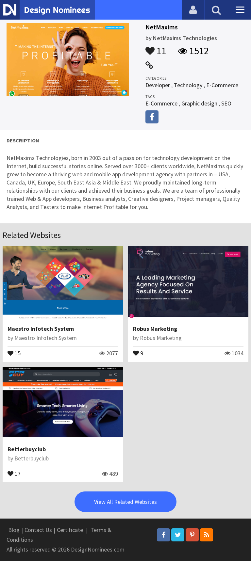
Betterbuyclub (27, 449)
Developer (157, 85)
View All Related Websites (125, 501)
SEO (226, 103)
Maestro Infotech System (41, 328)
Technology (188, 85)
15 (14, 352)
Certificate (70, 530)
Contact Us (38, 530)
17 (14, 473)
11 (155, 47)
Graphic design (199, 103)
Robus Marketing (155, 328)
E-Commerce (222, 85)
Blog (14, 530)
